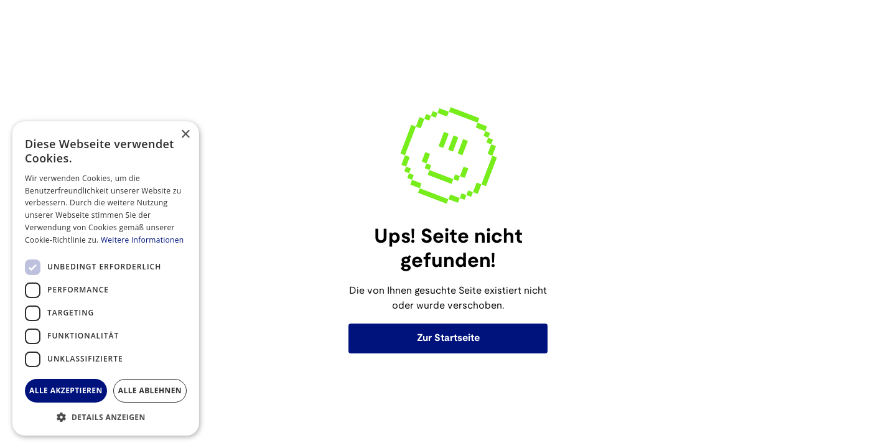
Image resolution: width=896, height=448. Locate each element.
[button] (106, 417)
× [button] (185, 134)
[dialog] (105, 278)
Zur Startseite (448, 338)
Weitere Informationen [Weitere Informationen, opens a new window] (142, 240)
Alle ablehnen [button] (150, 390)
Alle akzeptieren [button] (66, 390)
